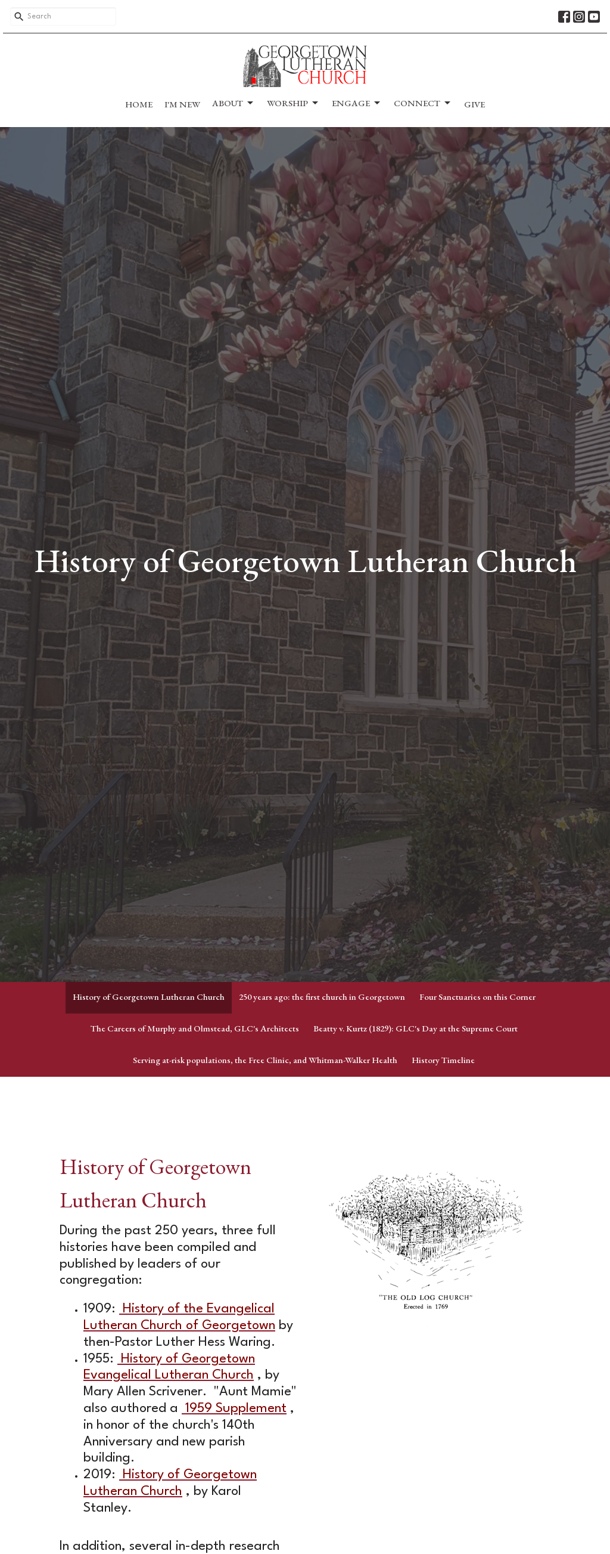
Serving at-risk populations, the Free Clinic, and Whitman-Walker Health (265, 1059)
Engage (357, 103)
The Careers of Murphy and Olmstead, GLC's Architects (195, 1028)
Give (474, 104)
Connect (423, 103)
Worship (293, 103)
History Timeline (443, 1059)
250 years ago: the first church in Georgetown (322, 996)
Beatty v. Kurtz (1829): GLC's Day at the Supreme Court (415, 1028)
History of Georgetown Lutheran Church (149, 996)
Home (138, 104)
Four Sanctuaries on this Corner (477, 996)
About (233, 103)
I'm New (182, 104)
